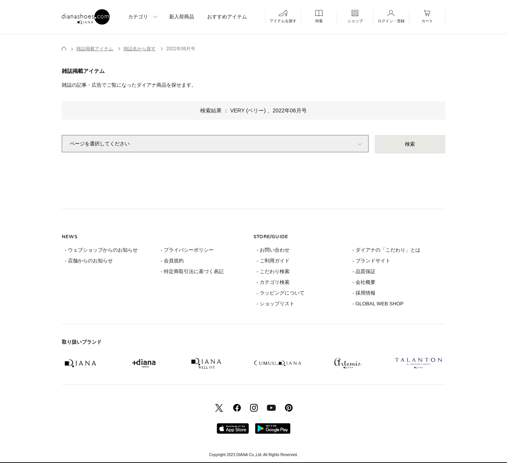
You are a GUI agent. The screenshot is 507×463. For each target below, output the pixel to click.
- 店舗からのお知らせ (89, 261)
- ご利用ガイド (273, 261)
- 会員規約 (172, 261)
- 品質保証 (363, 271)
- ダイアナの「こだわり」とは (386, 250)
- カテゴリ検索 (273, 282)
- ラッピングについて (281, 293)
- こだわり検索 (273, 271)
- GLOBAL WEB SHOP (377, 303)
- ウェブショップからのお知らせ (101, 250)
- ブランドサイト (371, 261)
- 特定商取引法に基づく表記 (192, 271)
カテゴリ (138, 17)
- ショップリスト (276, 303)
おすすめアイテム (227, 17)
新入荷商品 (181, 17)
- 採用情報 (363, 293)
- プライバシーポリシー (187, 250)
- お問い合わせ (273, 250)
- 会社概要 (363, 282)
